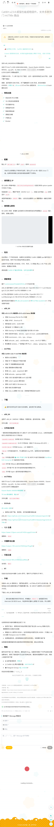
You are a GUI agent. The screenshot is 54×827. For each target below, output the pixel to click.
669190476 (29, 664)
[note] (14, 2)
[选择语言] (51, 820)
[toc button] (51, 811)
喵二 (27, 825)
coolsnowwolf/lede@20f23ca (15, 284)
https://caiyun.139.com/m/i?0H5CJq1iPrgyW (17, 546)
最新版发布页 (27, 49)
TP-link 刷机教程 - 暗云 (9, 494)
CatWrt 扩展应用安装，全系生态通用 (20, 270)
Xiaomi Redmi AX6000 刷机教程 (13, 491)
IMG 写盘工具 (20, 457)
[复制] (35, 690)
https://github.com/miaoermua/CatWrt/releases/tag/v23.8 (28, 516)
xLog (47, 30)
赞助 (18, 661)
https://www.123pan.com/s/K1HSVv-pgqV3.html (19, 532)
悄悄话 (44, 747)
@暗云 (10, 85)
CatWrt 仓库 (7, 508)
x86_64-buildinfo (22, 301)
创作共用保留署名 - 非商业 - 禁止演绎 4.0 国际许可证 (19, 702)
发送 (50, 747)
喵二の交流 (23, 668)
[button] (14, 2)
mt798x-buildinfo (38, 301)
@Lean (17, 85)
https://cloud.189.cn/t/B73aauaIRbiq (15, 560)
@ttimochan (42, 85)
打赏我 (48, 53)
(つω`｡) (9, 747)
